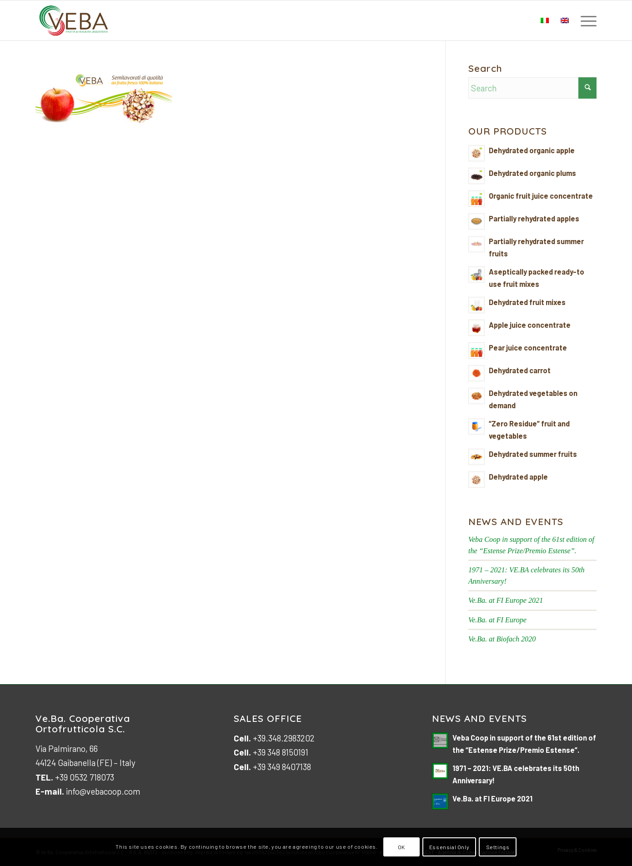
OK (401, 847)
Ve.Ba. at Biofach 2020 (502, 639)
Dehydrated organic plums (532, 173)
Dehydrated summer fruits (533, 454)
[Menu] (586, 20)
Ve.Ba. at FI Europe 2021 (505, 600)
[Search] (532, 88)
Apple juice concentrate (530, 324)
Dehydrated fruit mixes (527, 302)
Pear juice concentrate (528, 347)
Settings (498, 847)
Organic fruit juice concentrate (541, 195)
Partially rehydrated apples (534, 218)
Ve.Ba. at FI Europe (497, 620)
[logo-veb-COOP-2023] (73, 20)
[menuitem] (586, 20)
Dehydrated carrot (520, 370)
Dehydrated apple (518, 476)
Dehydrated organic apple (532, 150)
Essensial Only (449, 847)
